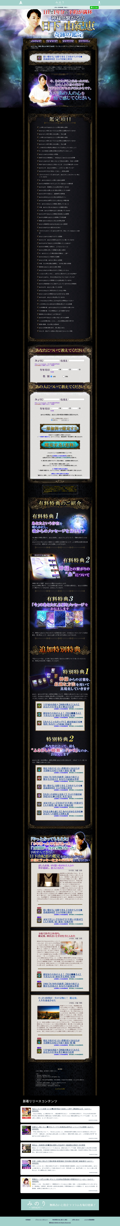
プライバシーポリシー (41, 1219)
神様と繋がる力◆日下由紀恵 (46, 46)
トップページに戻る (60, 1088)
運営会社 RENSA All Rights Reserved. (60, 1222)
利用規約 (28, 1219)
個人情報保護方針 (48, 491)
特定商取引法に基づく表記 (59, 1219)
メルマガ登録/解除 (89, 1219)
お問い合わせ (75, 1219)
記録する (54, 420)
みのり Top (34, 46)
